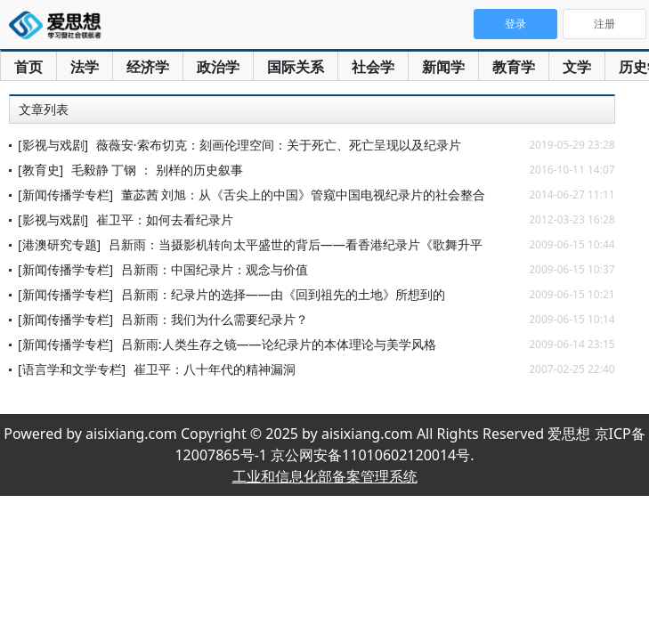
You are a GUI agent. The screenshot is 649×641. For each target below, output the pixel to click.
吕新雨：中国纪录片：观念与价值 (214, 269)
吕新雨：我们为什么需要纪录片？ (214, 319)
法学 (84, 67)
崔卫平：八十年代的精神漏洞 (215, 369)
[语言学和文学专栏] (72, 369)
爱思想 (60, 27)
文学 (577, 67)
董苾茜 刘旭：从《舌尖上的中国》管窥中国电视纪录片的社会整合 (303, 194)
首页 (28, 67)
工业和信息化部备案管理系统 (325, 476)
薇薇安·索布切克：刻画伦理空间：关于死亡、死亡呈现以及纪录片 (278, 144)
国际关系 (295, 67)
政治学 (218, 67)
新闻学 (443, 67)
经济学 (147, 67)
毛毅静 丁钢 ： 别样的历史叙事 (157, 169)
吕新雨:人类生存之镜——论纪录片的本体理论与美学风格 (278, 344)
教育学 (513, 67)
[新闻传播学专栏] (65, 194)
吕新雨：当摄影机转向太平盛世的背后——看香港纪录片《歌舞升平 (296, 244)
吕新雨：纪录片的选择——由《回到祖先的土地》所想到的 (283, 294)
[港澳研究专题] (59, 244)
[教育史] (40, 169)
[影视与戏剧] (53, 144)
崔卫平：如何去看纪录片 (164, 219)
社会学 (373, 67)
